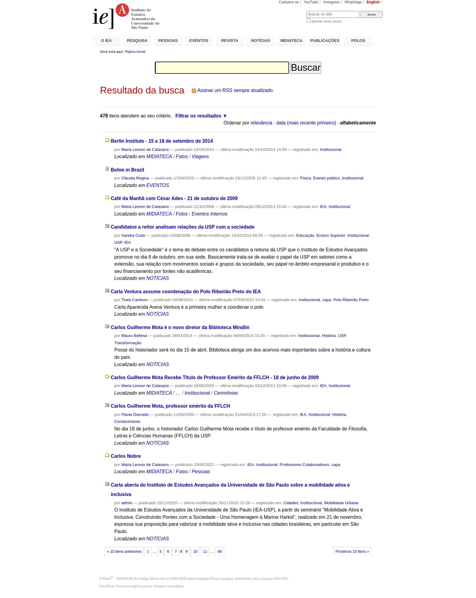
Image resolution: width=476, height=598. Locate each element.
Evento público (326, 178)
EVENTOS (199, 40)
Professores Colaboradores (304, 464)
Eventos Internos (209, 213)
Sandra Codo (133, 235)
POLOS (358, 40)
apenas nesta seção (326, 21)
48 (219, 551)
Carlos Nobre (126, 456)
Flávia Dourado (135, 414)
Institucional (331, 149)
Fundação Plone (207, 578)
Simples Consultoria (168, 586)
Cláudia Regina (135, 178)
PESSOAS (168, 40)
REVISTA (229, 40)
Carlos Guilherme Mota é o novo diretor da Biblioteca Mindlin (180, 327)
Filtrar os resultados (198, 115)
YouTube (311, 2)
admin (126, 503)
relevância (262, 122)
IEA (323, 206)
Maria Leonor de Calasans (145, 149)
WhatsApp (353, 2)
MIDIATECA (291, 40)
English (373, 2)
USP (118, 242)
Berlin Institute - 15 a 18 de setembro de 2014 (162, 141)
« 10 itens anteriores (124, 551)
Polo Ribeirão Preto (351, 299)
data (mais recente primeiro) (306, 122)
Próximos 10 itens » (352, 551)
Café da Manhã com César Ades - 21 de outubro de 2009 (174, 198)
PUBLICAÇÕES (324, 40)
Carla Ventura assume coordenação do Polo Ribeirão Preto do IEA (186, 291)
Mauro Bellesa (134, 335)
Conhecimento (127, 421)
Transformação (127, 343)
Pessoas (201, 471)
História (328, 335)
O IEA (106, 40)
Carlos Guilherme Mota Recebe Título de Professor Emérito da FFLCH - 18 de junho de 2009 (215, 377)
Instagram (331, 2)
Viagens (200, 156)
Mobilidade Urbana (341, 503)
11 (205, 551)
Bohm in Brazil (127, 169)
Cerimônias (226, 393)
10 (195, 551)
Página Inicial (134, 51)
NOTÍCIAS (260, 40)
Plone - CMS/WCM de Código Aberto (131, 578)
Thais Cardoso (134, 299)
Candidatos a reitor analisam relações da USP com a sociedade (182, 226)
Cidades (290, 503)
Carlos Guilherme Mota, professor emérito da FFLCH (170, 406)
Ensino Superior (331, 235)
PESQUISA (137, 40)
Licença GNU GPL (274, 578)
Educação (305, 235)
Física (305, 178)
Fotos (182, 156)
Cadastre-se (289, 2)
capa (326, 299)
